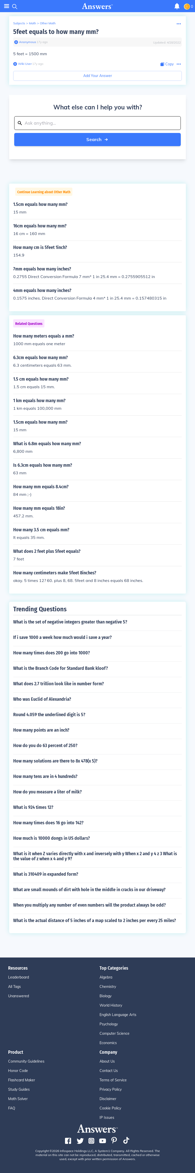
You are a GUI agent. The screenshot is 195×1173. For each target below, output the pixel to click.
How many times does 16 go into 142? (48, 823)
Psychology (109, 1024)
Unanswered (18, 996)
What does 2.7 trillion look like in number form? (58, 684)
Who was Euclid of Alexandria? (42, 699)
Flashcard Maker (21, 1080)
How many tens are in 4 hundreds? (45, 776)
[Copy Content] (167, 64)
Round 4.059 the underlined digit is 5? (49, 714)
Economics (108, 1043)
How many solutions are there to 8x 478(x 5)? (55, 761)
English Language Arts (118, 1014)
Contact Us (109, 1070)
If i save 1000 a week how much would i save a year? (62, 637)
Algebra (106, 977)
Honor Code (18, 1070)
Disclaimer (108, 1099)
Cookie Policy (110, 1108)
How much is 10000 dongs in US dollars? (51, 838)
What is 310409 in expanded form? (45, 874)
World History (111, 1005)
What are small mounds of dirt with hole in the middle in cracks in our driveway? (89, 889)
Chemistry (108, 986)
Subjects (19, 23)
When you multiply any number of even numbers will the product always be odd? (89, 905)
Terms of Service (113, 1080)
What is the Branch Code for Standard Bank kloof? (60, 668)
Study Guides (19, 1089)
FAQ (11, 1108)
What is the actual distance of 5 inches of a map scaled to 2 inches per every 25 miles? (94, 920)
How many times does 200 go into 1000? (51, 653)
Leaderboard (18, 977)
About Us (107, 1061)
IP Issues (107, 1117)
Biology (105, 996)
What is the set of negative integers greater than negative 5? (70, 622)
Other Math (48, 23)
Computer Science (114, 1033)
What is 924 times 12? (33, 807)
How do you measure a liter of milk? (47, 792)
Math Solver (18, 1099)
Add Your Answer (97, 75)
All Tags (14, 986)
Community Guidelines (26, 1061)
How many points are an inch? (41, 730)
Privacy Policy (111, 1089)
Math (32, 23)
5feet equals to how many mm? (56, 32)
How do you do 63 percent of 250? (45, 745)
